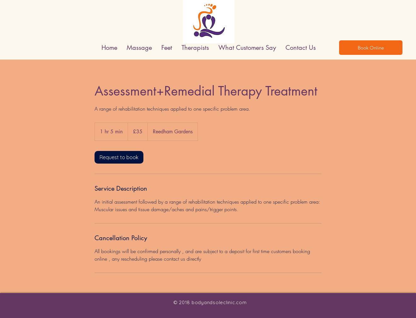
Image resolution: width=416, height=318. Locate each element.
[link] (119, 157)
